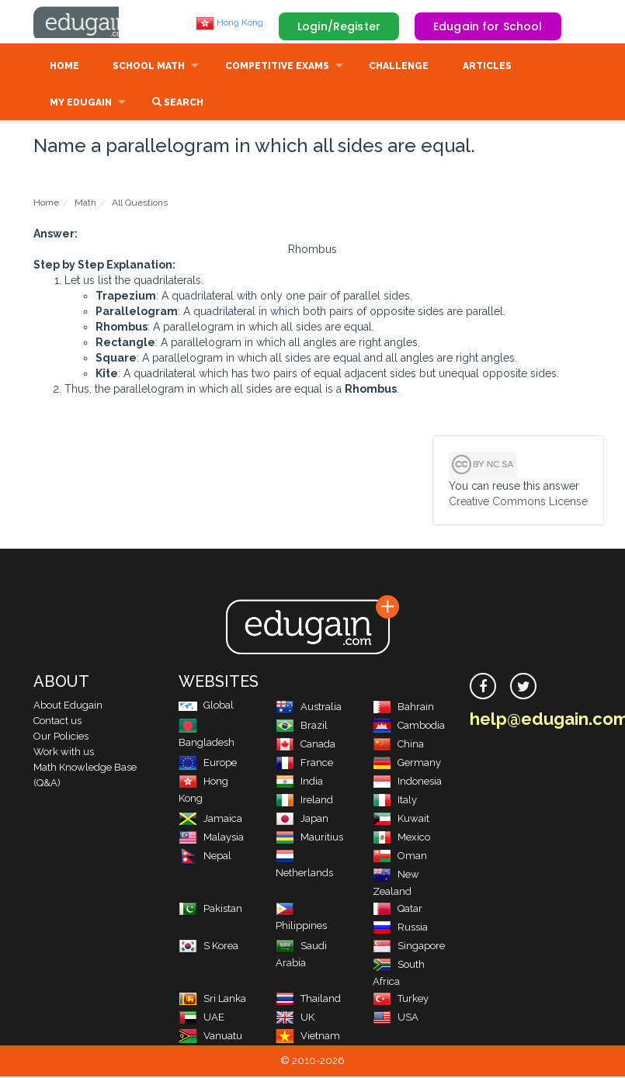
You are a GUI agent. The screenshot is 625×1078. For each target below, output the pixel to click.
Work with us (63, 753)
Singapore (409, 947)
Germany (407, 764)
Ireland (304, 801)
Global (206, 706)
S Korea (208, 947)
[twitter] (523, 687)
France (304, 764)
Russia (400, 928)
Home (64, 67)
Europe (208, 764)
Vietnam (308, 1037)
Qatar (397, 910)
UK (295, 1018)
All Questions (140, 204)
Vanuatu (210, 1037)
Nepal (205, 857)
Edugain (91, 22)
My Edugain (81, 104)
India (299, 783)
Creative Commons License (518, 503)
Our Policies (61, 738)
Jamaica (210, 820)
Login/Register (338, 26)
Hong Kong (229, 22)
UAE (201, 1018)
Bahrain (403, 708)
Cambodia (409, 727)
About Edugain (67, 706)
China (398, 745)
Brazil (302, 727)
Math (85, 204)
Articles (487, 67)
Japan (302, 820)
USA (395, 1018)
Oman (400, 857)
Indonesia (407, 783)
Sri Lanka (212, 1000)
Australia (309, 708)
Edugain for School (488, 26)
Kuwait (401, 820)
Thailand (308, 1000)
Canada (305, 745)
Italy (395, 801)
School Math (149, 67)
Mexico (401, 838)
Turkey (401, 1000)
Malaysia (211, 838)
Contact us (57, 722)
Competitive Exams (277, 67)
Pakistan (210, 910)
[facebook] (483, 687)
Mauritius (309, 838)
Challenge (399, 67)
